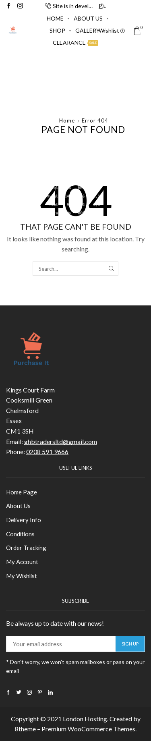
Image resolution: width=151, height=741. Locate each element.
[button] (48, 6)
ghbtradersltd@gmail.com (60, 441)
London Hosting (85, 718)
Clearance (75, 42)
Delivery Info (23, 519)
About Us (88, 18)
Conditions (20, 534)
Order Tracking (26, 547)
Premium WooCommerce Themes (88, 729)
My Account (22, 561)
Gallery (87, 30)
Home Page (21, 492)
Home (55, 18)
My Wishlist (21, 575)
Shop (57, 30)
